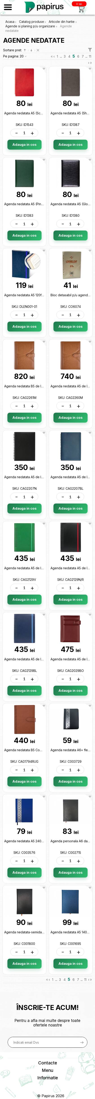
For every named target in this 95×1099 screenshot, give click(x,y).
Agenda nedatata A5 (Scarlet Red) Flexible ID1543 (41, 113)
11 (90, 56)
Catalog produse (31, 22)
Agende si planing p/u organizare (30, 26)
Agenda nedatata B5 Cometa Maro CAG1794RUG (40, 750)
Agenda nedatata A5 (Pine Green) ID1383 (34, 204)
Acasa (9, 22)
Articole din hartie (62, 22)
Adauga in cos (24, 144)
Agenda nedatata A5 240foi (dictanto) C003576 (39, 841)
